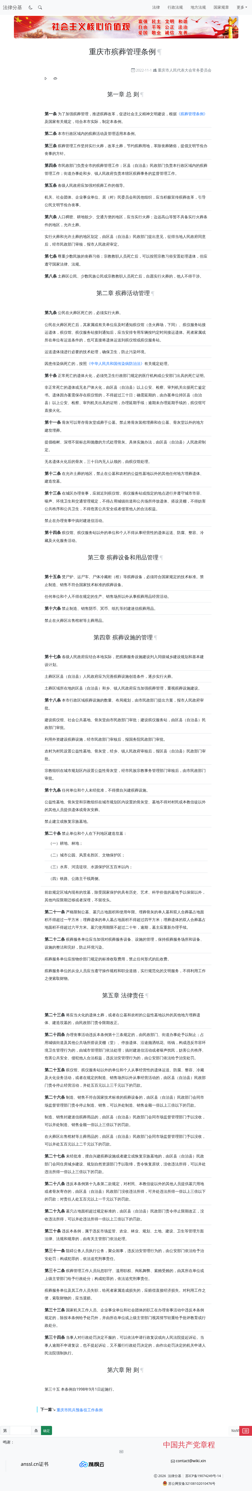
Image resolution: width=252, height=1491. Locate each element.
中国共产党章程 (189, 1444)
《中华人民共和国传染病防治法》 (115, 363)
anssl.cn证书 (34, 1464)
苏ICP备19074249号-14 (203, 1475)
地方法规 (198, 7)
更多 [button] (240, 7)
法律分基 (174, 1475)
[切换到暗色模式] (30, 7)
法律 (156, 7)
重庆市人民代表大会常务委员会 (184, 70)
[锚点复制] (159, 51)
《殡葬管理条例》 (192, 113)
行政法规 (175, 7)
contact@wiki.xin (191, 1460)
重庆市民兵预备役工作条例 (80, 1409)
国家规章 (221, 7)
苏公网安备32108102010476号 (189, 1483)
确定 (46, 1430)
